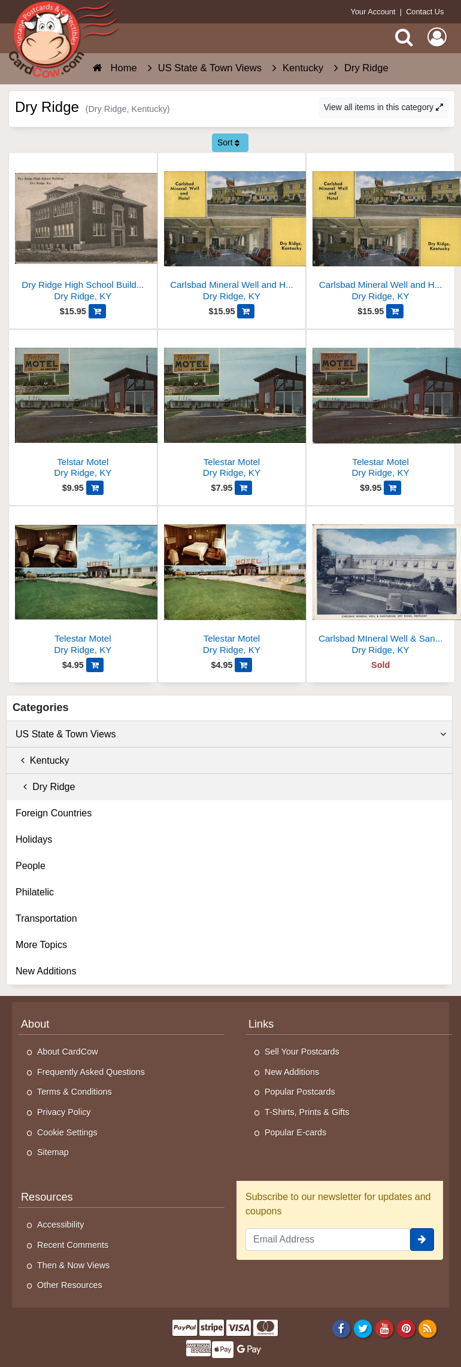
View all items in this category (383, 107)
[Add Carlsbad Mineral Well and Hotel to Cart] (245, 311)
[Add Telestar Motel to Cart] (243, 488)
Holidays (34, 839)
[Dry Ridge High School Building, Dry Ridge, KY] (83, 231)
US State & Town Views (231, 734)
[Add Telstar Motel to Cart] (95, 488)
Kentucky (42, 760)
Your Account (373, 11)
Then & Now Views (73, 1265)
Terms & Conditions (74, 1091)
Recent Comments (72, 1245)
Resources (47, 1197)
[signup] (422, 1239)
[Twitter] (363, 1328)
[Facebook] (341, 1328)
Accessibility (60, 1224)
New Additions (46, 971)
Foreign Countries (54, 813)
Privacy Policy (64, 1112)
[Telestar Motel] (232, 408)
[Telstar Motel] (83, 408)
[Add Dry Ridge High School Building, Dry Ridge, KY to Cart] (97, 311)
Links (261, 1024)
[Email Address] (327, 1239)
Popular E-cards (295, 1132)
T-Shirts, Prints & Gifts (307, 1112)
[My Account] (437, 37)
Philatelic (35, 892)
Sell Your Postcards (302, 1051)
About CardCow (67, 1051)
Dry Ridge (45, 787)
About (35, 1024)
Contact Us (425, 11)
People (31, 866)
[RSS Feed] (427, 1328)
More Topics (41, 945)
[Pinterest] (406, 1328)
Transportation (46, 918)
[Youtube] (384, 1328)
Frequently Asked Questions (91, 1072)
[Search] (404, 37)
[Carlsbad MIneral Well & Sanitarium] (380, 585)
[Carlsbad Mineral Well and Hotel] (232, 231)
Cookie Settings (67, 1132)
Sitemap (53, 1152)
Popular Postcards (300, 1091)
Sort (228, 142)
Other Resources (69, 1285)
